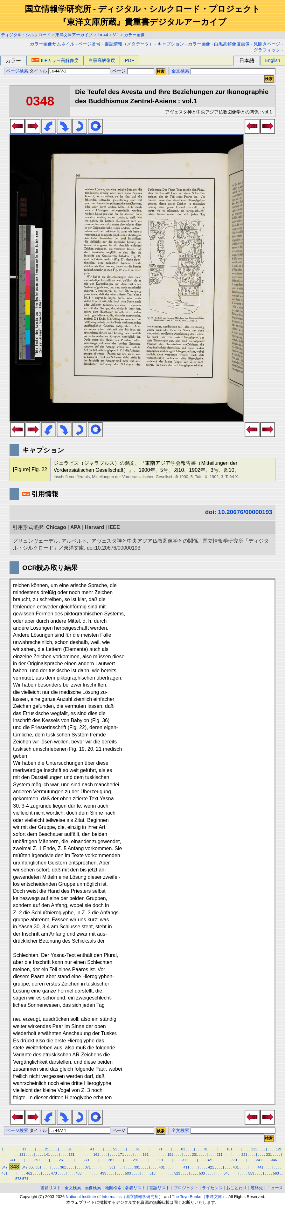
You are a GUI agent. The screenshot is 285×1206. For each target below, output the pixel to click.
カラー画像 (134, 34)
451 (5, 1173)
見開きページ (267, 44)
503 (128, 1173)
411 (187, 1167)
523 (177, 1173)
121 (279, 1149)
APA (75, 527)
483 (79, 1173)
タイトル (69, 71)
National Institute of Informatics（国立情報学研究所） (114, 1196)
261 (62, 1160)
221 (244, 1154)
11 (24, 1149)
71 (160, 1149)
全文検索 (180, 71)
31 (70, 1149)
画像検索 (93, 1187)
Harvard (94, 527)
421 (211, 1167)
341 (259, 1160)
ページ (132, 71)
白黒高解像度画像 (232, 44)
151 (72, 1154)
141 (47, 1154)
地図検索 (113, 1187)
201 (195, 1154)
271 (87, 1160)
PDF (129, 60)
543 (227, 1173)
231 (269, 1154)
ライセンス (212, 1187)
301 (160, 1160)
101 (229, 1149)
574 (25, 1179)
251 (37, 1160)
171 (121, 1154)
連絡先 (257, 1187)
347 (5, 1167)
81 (183, 1149)
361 (63, 1167)
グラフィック (267, 50)
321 (210, 1160)
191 (170, 1154)
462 (29, 1173)
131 (22, 1154)
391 (137, 1167)
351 (38, 1167)
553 (251, 1173)
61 (138, 1149)
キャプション (170, 44)
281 (111, 1160)
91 (206, 1149)
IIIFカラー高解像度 (55, 60)
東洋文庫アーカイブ (74, 34)
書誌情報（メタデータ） (129, 44)
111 (254, 1149)
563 (276, 1173)
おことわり (236, 1187)
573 (18, 1179)
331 (235, 1160)
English (272, 60)
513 (152, 1173)
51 (115, 1149)
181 (146, 1154)
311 (185, 1160)
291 (136, 1160)
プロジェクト (186, 1187)
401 (162, 1167)
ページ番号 (89, 44)
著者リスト (135, 1187)
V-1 (116, 34)
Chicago (56, 527)
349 (25, 1167)
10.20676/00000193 (245, 512)
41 (92, 1149)
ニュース (275, 1187)
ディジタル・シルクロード (26, 34)
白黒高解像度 (101, 60)
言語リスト (159, 1187)
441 (260, 1167)
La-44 (103, 34)
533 (202, 1173)
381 (112, 1167)
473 (54, 1173)
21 (47, 1149)
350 (32, 1167)
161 (96, 1154)
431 (236, 1167)
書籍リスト (50, 1187)
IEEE (114, 527)
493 (103, 1173)
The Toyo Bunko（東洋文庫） (199, 1196)
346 (274, 1160)
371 (88, 1167)
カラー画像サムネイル (52, 44)
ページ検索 (17, 71)
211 (220, 1154)
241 (13, 1160)
